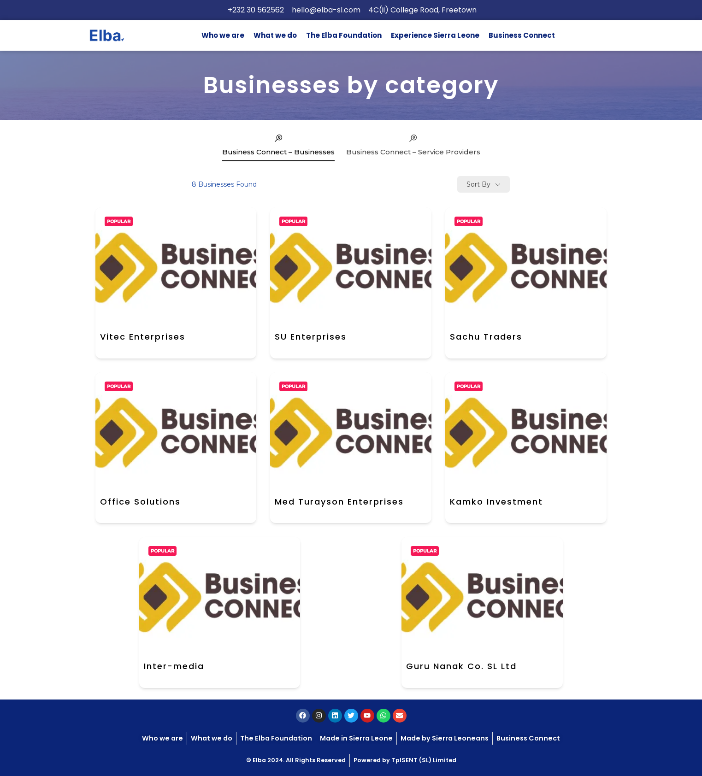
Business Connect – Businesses (278, 145)
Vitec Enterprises (142, 336)
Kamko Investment (496, 501)
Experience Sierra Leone (435, 35)
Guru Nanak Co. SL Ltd (461, 666)
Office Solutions (140, 501)
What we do (275, 35)
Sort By (478, 184)
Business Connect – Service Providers (413, 145)
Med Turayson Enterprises (339, 501)
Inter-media (174, 666)
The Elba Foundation (344, 35)
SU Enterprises (311, 336)
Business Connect (522, 35)
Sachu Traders (486, 336)
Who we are (222, 35)
